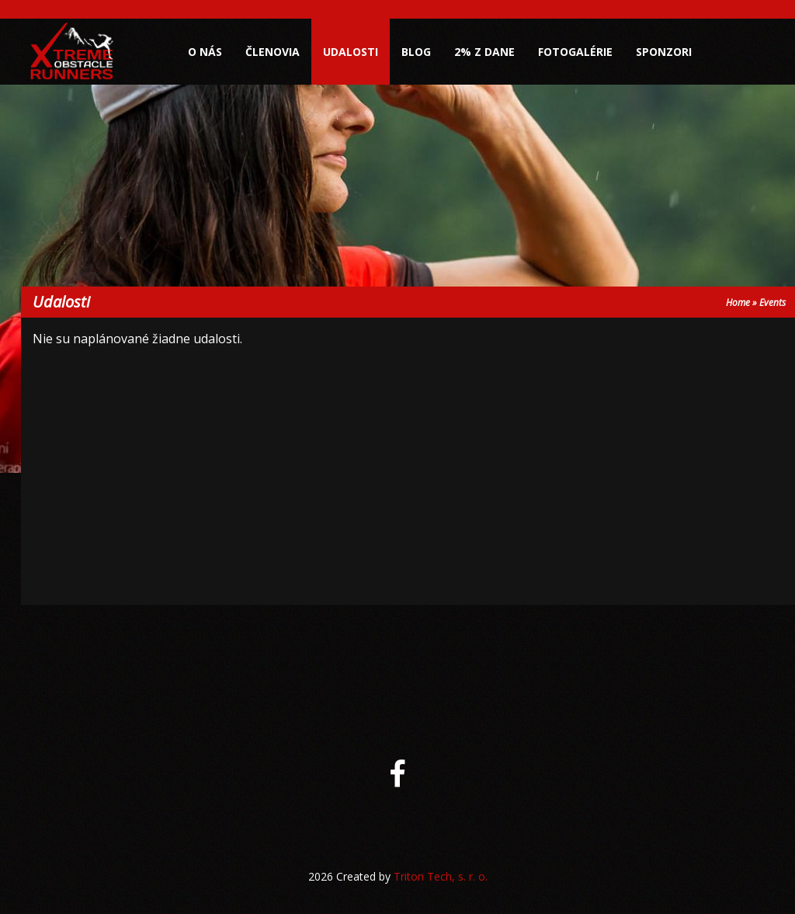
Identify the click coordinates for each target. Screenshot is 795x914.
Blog (416, 51)
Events (772, 302)
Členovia (272, 51)
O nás (205, 51)
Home (738, 302)
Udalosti (350, 51)
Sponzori (664, 51)
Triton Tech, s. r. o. (441, 876)
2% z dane (484, 51)
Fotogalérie (575, 51)
